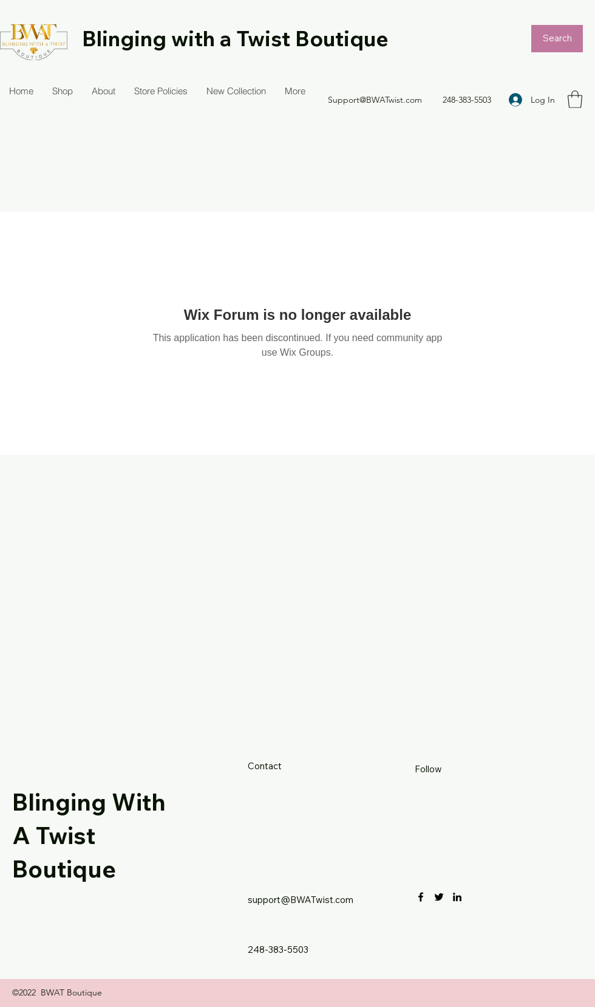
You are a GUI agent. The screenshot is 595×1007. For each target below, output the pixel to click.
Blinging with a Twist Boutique (235, 38)
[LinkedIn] (457, 897)
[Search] (557, 38)
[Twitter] (439, 897)
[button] (575, 99)
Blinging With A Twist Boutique (89, 835)
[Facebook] (421, 897)
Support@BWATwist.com (375, 99)
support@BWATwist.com (300, 899)
